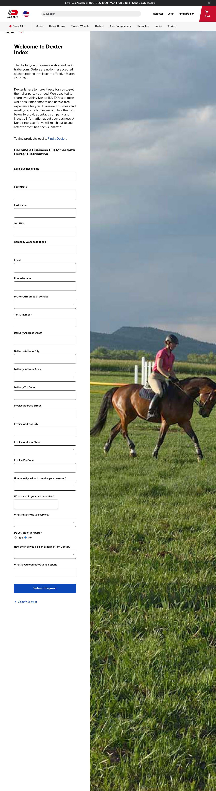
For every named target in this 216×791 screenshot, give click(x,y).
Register (158, 13)
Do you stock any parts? (28, 532)
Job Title (19, 223)
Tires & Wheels (80, 26)
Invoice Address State (27, 442)
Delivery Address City (26, 351)
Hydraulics (143, 26)
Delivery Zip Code (24, 387)
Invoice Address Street (27, 405)
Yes (20, 537)
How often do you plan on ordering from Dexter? (42, 546)
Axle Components (120, 26)
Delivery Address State (27, 369)
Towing (171, 26)
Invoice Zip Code (24, 460)
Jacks (158, 26)
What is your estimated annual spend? (36, 564)
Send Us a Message (143, 2)
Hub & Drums (57, 26)
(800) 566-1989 (98, 2)
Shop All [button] (17, 26)
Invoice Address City (26, 424)
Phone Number (23, 278)
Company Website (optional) (30, 241)
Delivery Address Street (28, 332)
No (30, 537)
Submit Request (45, 588)
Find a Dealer (57, 138)
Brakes (99, 26)
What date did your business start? (34, 496)
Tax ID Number (23, 314)
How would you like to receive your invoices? (40, 478)
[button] (18, 14)
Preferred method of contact (31, 296)
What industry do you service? (31, 514)
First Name (20, 186)
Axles (39, 26)
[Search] (44, 14)
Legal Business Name (26, 168)
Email (17, 260)
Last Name (20, 205)
